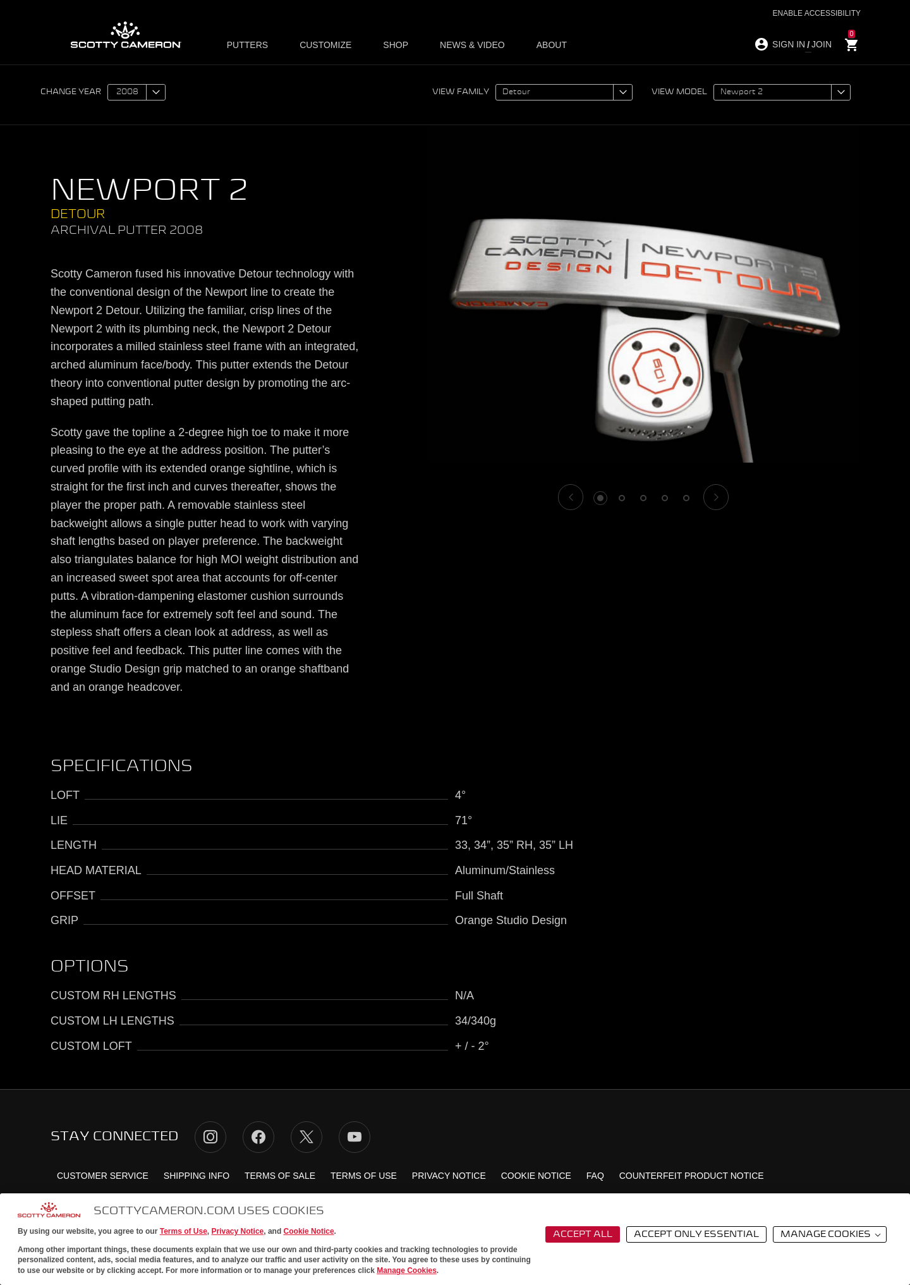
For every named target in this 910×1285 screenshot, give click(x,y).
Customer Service (103, 1176)
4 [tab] (665, 498)
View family (460, 92)
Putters (252, 45)
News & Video (459, 45)
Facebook (258, 1137)
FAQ (595, 1176)
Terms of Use (183, 1231)
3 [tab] (643, 498)
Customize (325, 45)
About (531, 45)
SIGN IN (788, 44)
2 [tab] (622, 498)
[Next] (716, 497)
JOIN (821, 44)
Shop (388, 45)
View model (679, 92)
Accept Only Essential (696, 1234)
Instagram (210, 1137)
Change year (70, 92)
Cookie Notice (309, 1231)
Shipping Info (196, 1176)
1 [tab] (600, 498)
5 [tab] (686, 498)
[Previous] (570, 497)
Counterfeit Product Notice (691, 1176)
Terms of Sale (280, 1176)
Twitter (306, 1137)
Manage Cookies (407, 1270)
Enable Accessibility (817, 13)
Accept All (582, 1234)
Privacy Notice (238, 1231)
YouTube (354, 1137)
